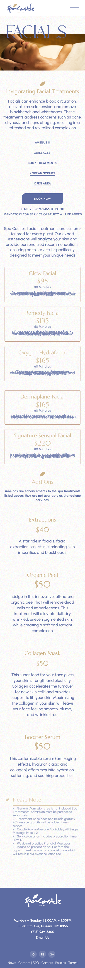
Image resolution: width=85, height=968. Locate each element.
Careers (47, 963)
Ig (33, 954)
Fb (42, 954)
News (12, 963)
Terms (72, 963)
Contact (24, 963)
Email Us (42, 937)
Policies (60, 963)
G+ (52, 954)
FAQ (36, 963)
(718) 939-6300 (42, 932)
